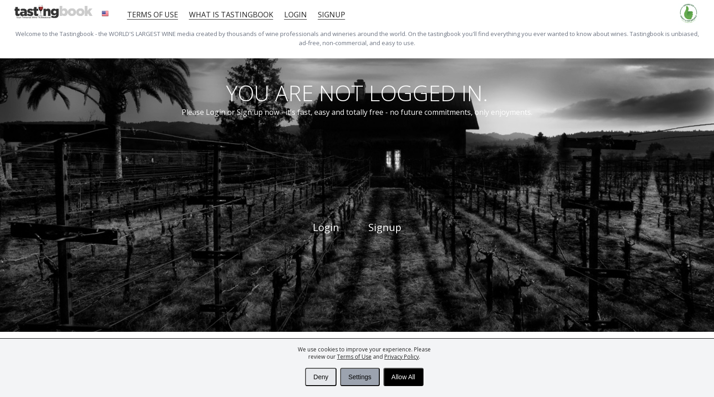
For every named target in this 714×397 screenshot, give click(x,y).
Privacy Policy (401, 357)
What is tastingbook (231, 15)
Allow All (403, 377)
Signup (331, 15)
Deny (320, 377)
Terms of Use (354, 357)
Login (295, 15)
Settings (360, 377)
